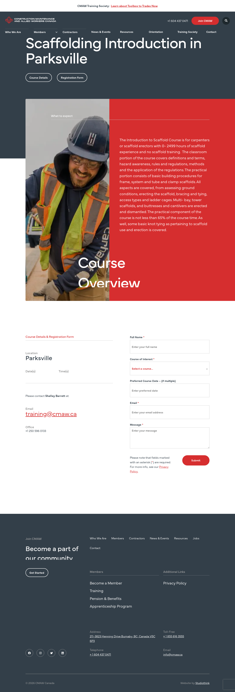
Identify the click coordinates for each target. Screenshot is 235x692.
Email (134, 403)
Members (40, 32)
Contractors (70, 32)
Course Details (38, 77)
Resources (126, 32)
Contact (211, 32)
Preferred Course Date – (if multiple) (153, 381)
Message (136, 424)
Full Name (137, 337)
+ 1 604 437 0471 (100, 661)
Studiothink (202, 690)
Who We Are (13, 32)
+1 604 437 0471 (177, 21)
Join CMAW (205, 20)
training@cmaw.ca (51, 420)
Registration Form (72, 77)
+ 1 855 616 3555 (173, 643)
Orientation (156, 32)
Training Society (188, 32)
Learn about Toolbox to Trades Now (134, 6)
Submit (195, 460)
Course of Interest (142, 359)
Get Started (36, 580)
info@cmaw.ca (172, 661)
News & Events (101, 32)
